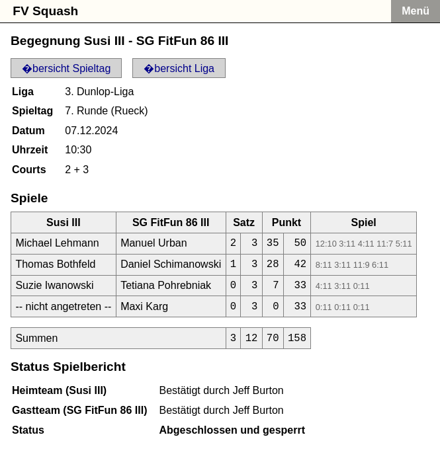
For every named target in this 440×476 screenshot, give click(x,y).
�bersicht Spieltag (66, 68)
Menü (415, 11)
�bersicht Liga (179, 68)
